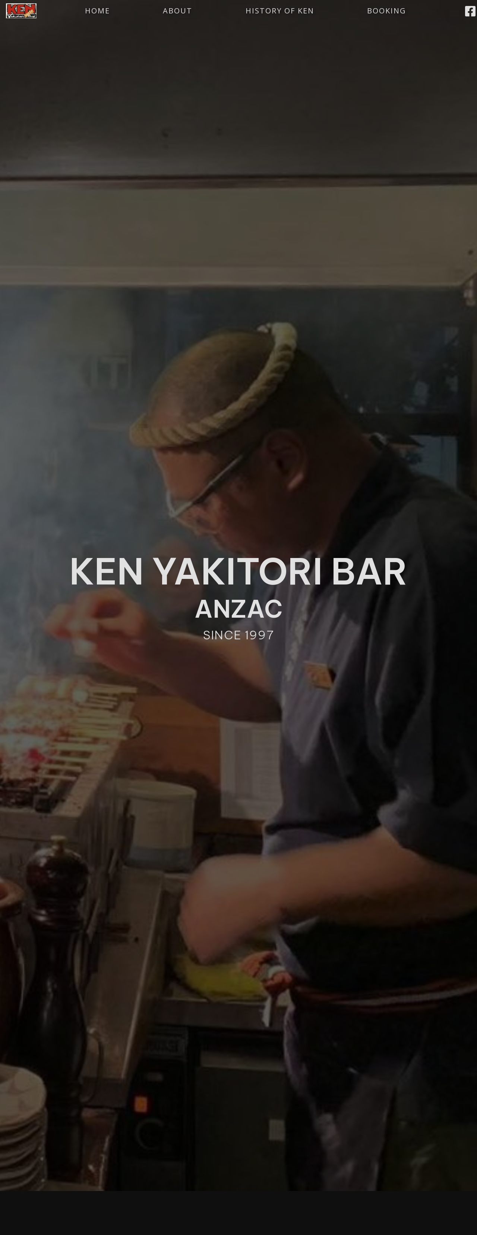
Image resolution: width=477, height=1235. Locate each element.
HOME (97, 11)
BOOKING (386, 11)
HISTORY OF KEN (280, 11)
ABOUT (177, 11)
